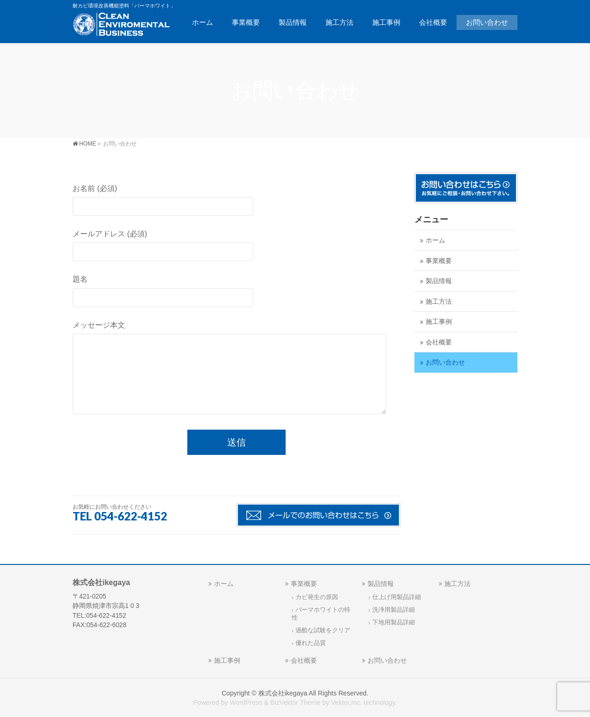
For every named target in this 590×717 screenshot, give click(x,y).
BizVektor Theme (295, 702)
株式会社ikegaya (283, 693)
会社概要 (439, 342)
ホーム (435, 240)
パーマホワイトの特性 (321, 614)
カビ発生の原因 (316, 597)
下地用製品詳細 (393, 622)
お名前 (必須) (236, 201)
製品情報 (439, 281)
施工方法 (439, 301)
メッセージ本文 (236, 370)
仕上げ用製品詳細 (396, 597)
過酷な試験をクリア (322, 630)
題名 (236, 292)
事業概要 (439, 260)
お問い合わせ (445, 362)
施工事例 (439, 321)
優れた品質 (310, 643)
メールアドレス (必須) (236, 246)
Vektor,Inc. (346, 702)
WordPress (246, 702)
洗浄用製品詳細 (393, 610)
